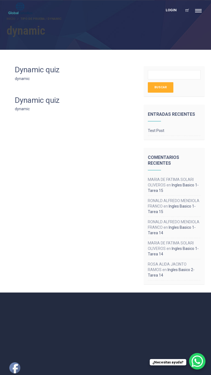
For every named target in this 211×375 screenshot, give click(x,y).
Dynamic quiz (37, 69)
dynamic (22, 78)
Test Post (156, 130)
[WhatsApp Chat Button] (197, 361)
